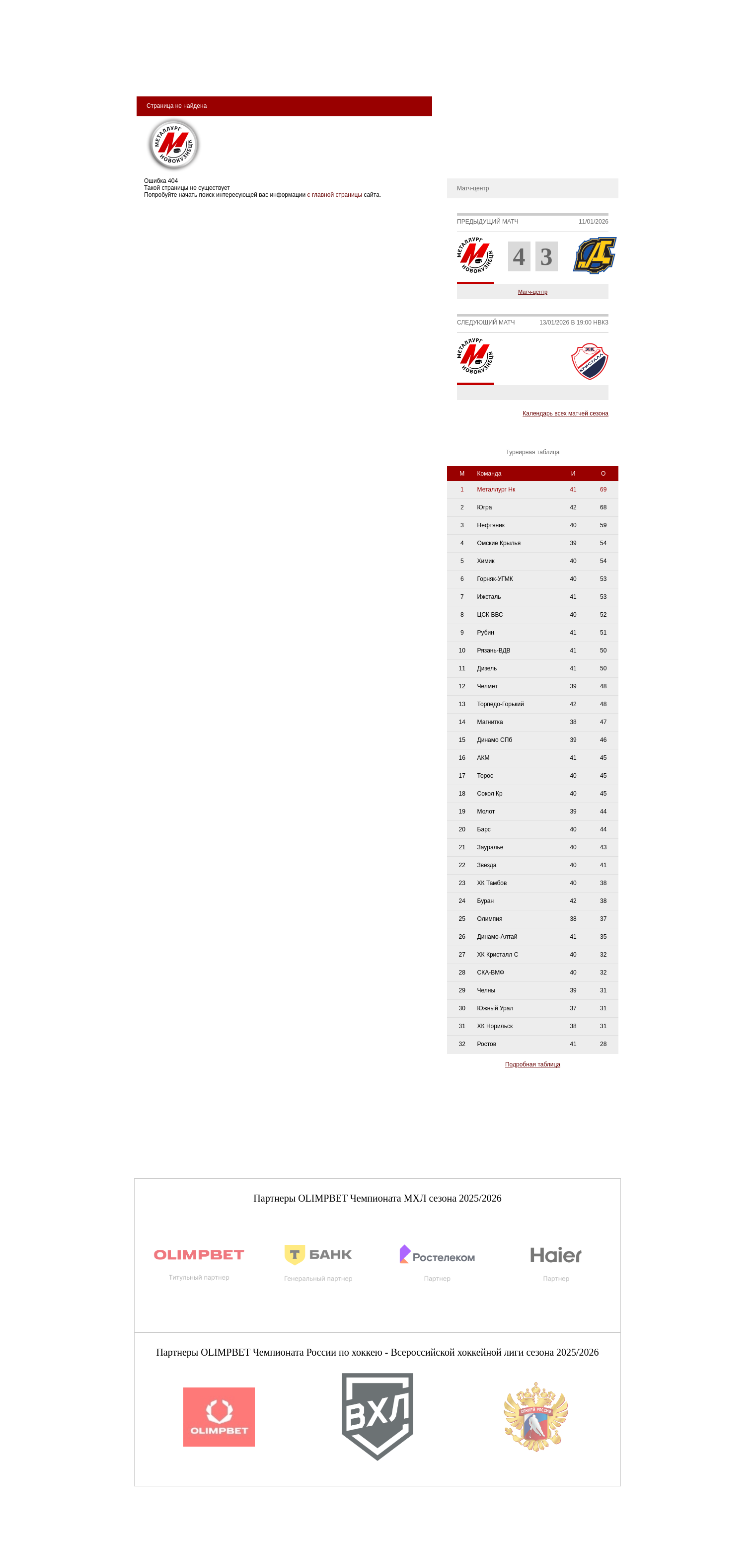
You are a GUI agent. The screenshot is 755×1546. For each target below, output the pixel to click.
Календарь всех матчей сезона (565, 413)
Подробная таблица (532, 1064)
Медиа (438, 75)
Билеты (164, 75)
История (463, 116)
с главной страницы (335, 194)
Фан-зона (534, 75)
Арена (243, 75)
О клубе (463, 101)
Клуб (205, 75)
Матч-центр (532, 292)
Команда (289, 75)
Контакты (465, 161)
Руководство (469, 131)
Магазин (483, 75)
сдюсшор (587, 75)
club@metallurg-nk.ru (170, 1527)
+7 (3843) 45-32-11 (167, 1538)
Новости (463, 146)
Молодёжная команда (365, 75)
